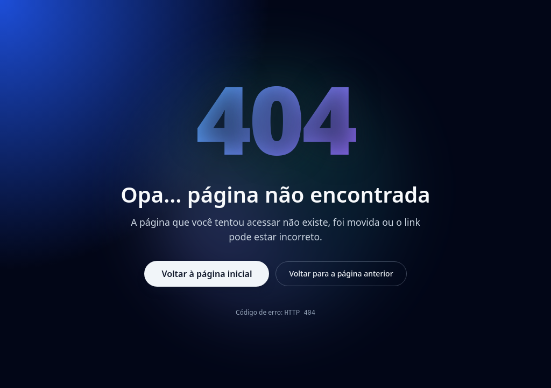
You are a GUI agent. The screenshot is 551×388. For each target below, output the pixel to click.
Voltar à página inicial (206, 274)
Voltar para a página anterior (341, 273)
